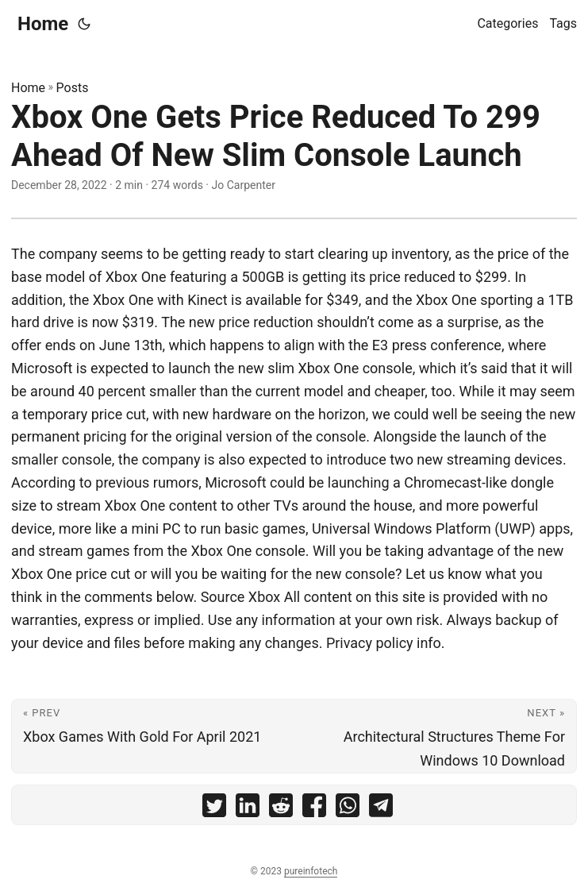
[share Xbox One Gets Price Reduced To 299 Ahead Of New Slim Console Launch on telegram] (381, 808)
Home (42, 24)
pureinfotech (310, 871)
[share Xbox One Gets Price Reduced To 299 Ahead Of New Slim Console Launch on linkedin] (247, 808)
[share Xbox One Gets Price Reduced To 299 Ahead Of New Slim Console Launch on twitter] (214, 808)
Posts (72, 87)
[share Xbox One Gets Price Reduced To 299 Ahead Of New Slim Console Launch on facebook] (314, 808)
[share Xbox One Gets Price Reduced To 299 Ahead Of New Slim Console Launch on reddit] (281, 808)
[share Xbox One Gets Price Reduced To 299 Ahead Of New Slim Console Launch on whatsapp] (347, 808)
